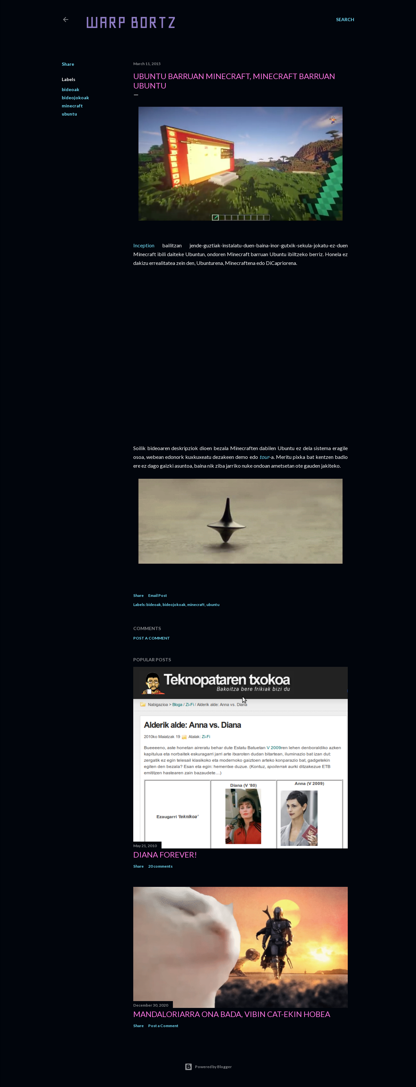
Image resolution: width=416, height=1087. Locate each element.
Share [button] (68, 64)
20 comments (160, 866)
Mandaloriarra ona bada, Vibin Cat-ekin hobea (231, 1014)
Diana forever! (165, 854)
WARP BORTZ (130, 22)
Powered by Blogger (208, 1067)
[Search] (345, 19)
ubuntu (69, 114)
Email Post (157, 595)
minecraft (72, 105)
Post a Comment (151, 638)
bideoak (70, 89)
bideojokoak (75, 97)
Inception (143, 245)
